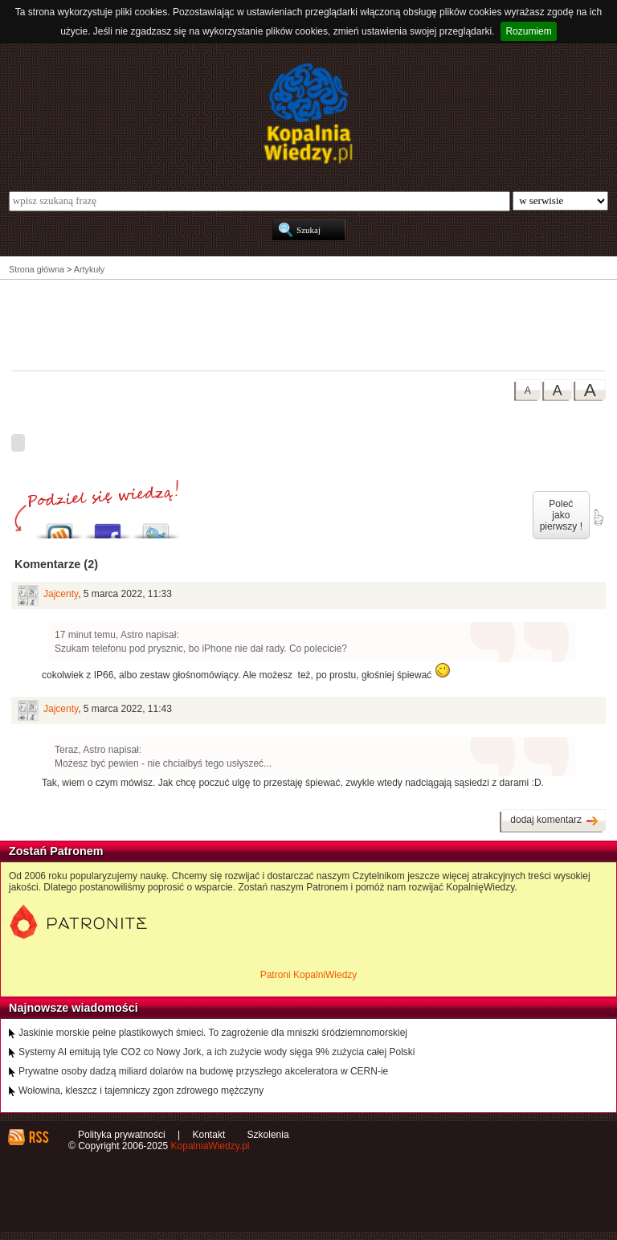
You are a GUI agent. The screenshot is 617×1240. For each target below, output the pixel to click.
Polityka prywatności (121, 1134)
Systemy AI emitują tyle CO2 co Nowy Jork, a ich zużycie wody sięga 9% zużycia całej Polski (216, 1052)
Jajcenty (60, 594)
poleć (597, 517)
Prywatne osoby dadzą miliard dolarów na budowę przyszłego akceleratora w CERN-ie (203, 1071)
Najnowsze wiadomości (73, 1007)
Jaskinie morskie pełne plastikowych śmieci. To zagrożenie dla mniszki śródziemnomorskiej (212, 1032)
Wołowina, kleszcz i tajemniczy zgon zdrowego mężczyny (141, 1090)
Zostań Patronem (56, 851)
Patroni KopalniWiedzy (309, 974)
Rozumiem (528, 31)
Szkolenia (268, 1134)
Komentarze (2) (56, 564)
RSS (38, 1137)
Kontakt (209, 1134)
